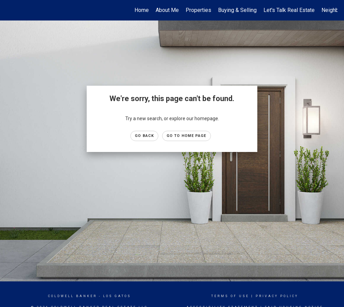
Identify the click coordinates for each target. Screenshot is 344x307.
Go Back (144, 136)
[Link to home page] (10, 10)
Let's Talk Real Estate (289, 10)
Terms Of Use (230, 296)
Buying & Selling (237, 10)
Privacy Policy (277, 296)
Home (141, 10)
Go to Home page (186, 136)
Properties (198, 10)
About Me (167, 10)
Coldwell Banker (72, 296)
